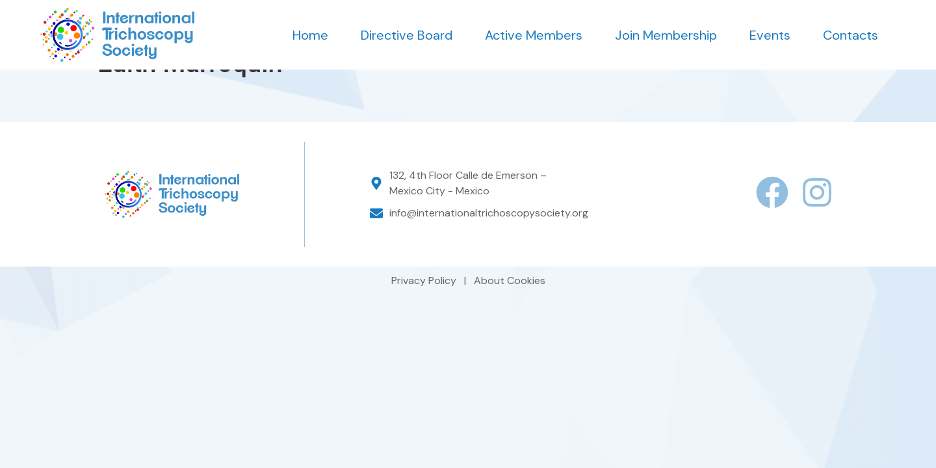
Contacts (850, 35)
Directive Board (406, 35)
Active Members (533, 35)
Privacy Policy (425, 307)
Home (310, 35)
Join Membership (666, 35)
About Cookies (509, 307)
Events (769, 35)
